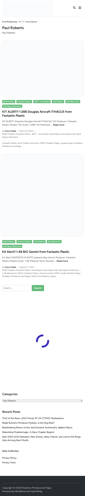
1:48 (4, 273)
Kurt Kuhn (34, 143)
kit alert (50, 273)
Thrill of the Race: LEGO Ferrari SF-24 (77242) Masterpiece (33, 418)
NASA (34, 276)
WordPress (20, 491)
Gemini (42, 273)
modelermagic (66, 143)
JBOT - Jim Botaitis (42, 102)
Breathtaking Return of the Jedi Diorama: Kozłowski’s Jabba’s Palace (37, 427)
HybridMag (36, 491)
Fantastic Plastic (24, 102)
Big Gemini (12, 273)
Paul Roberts (58, 102)
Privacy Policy (9, 457)
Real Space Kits (73, 102)
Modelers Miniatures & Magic (37, 487)
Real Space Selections (12, 106)
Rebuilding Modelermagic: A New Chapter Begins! (28, 432)
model (63, 273)
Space (53, 276)
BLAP (20, 273)
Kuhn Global (10, 131)
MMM (42, 143)
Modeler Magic (52, 143)
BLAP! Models (8, 102)
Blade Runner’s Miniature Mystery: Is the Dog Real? (28, 422)
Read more (58, 124)
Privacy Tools (9, 462)
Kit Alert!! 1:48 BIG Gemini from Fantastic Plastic (35, 251)
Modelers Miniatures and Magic (16, 276)
